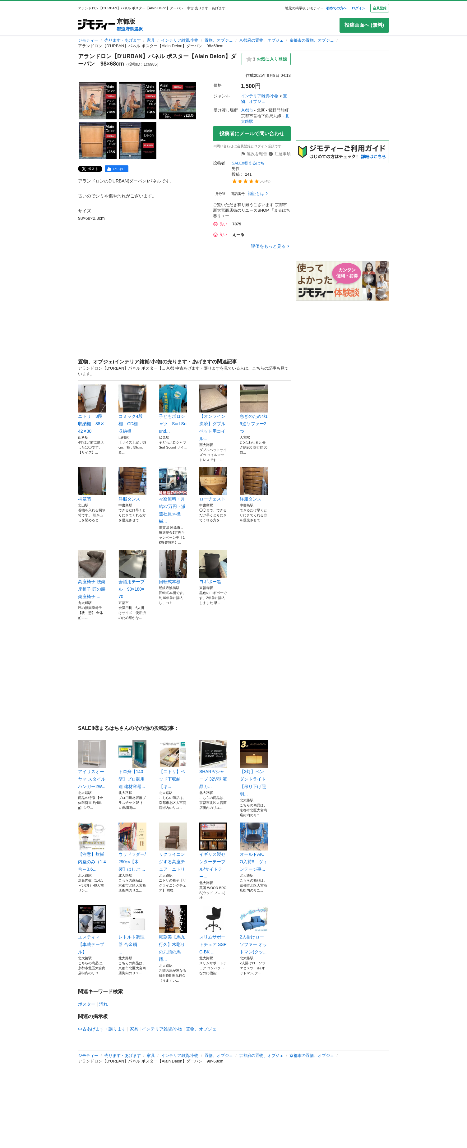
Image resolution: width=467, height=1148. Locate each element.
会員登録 (379, 8)
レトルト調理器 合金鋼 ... (132, 929)
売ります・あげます (122, 40)
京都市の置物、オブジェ (311, 40)
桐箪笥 (92, 484)
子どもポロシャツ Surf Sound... (173, 409)
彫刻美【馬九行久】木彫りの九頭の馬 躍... (173, 933)
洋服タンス (132, 484)
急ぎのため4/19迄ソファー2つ (254, 409)
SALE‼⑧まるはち (248, 163)
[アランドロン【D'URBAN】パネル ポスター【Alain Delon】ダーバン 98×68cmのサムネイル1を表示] (98, 101)
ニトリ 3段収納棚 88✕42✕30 (92, 409)
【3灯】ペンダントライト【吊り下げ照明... (254, 768)
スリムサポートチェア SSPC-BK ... (213, 929)
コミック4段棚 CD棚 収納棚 (132, 409)
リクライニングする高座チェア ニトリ (173, 847)
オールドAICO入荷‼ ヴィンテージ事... (254, 847)
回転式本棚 (173, 567)
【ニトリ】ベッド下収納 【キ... (173, 764)
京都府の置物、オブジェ (261, 40)
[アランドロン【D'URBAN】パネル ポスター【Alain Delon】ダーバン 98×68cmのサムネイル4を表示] (98, 140)
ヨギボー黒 (213, 567)
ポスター (86, 1004)
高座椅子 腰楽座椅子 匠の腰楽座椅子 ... (92, 574)
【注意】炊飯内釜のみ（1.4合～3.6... (92, 847)
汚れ (103, 1004)
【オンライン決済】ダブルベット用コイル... (213, 413)
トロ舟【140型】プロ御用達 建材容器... (132, 764)
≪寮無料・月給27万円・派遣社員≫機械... (173, 495)
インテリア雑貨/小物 (180, 40)
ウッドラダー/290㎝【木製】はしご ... (132, 847)
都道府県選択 (130, 28)
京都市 (247, 110)
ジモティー (88, 40)
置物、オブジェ (219, 40)
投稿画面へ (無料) (364, 25)
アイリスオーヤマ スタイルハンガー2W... (92, 764)
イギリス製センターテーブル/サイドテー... (213, 851)
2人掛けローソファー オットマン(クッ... (254, 929)
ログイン (358, 8)
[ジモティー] (96, 25)
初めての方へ (336, 8)
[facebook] (116, 168)
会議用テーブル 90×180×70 (132, 574)
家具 (151, 40)
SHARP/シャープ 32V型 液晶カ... (213, 764)
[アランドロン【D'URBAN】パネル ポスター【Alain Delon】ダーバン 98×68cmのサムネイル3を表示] (177, 101)
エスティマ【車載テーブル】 (92, 929)
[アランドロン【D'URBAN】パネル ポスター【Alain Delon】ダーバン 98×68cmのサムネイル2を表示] (138, 101)
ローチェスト (213, 484)
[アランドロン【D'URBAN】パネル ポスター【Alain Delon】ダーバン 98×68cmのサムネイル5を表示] (138, 140)
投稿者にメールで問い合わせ (252, 133)
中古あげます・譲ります (102, 1028)
